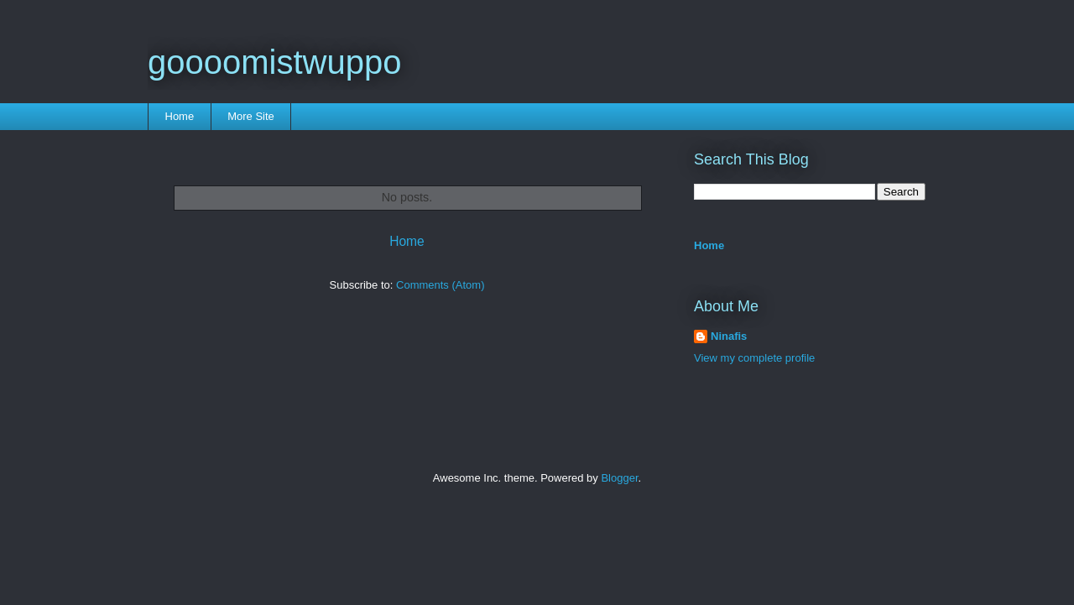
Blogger (619, 478)
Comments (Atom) (440, 285)
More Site (250, 116)
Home (180, 116)
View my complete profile (754, 358)
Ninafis (729, 336)
